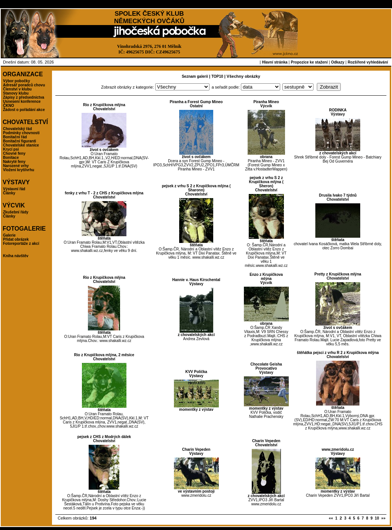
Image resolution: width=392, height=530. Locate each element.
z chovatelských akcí (337, 153)
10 (377, 518)
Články (9, 193)
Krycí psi (11, 149)
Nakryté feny (14, 162)
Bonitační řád (15, 137)
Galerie (9, 235)
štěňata (104, 238)
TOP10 (217, 76)
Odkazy (337, 62)
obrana (266, 157)
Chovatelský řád (17, 129)
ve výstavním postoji (196, 491)
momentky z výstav (196, 409)
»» (383, 518)
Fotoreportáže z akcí (21, 243)
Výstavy (338, 114)
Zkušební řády (15, 212)
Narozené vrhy (16, 166)
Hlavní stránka (274, 62)
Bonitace (11, 157)
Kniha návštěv (15, 256)
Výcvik (266, 106)
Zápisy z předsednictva (23, 97)
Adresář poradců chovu (24, 85)
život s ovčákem (104, 150)
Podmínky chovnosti (21, 133)
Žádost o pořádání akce (24, 110)
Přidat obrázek (16, 239)
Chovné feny (14, 153)
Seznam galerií (195, 76)
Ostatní (196, 106)
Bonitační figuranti (19, 141)
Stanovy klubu (15, 93)
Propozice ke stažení (309, 62)
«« (331, 518)
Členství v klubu (17, 89)
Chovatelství (104, 109)
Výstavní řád (14, 189)
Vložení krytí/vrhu (18, 170)
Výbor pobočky (16, 81)
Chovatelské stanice (21, 145)
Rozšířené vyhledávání (367, 62)
